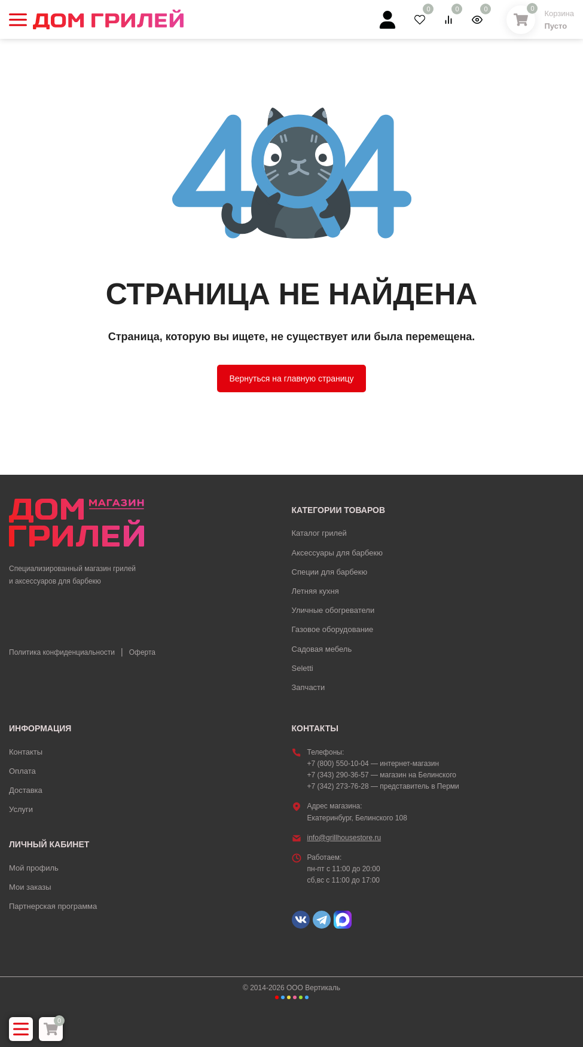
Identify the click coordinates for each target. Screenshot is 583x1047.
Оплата (22, 771)
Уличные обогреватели (333, 610)
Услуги (21, 809)
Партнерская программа (53, 906)
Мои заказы (30, 887)
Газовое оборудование (333, 629)
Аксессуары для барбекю (337, 552)
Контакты (25, 751)
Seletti (302, 668)
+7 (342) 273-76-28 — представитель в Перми (383, 786)
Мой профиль (34, 867)
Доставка (25, 790)
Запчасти (308, 687)
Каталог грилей (319, 533)
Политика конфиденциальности (62, 652)
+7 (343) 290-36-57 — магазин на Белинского (381, 775)
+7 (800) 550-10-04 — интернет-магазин (373, 763)
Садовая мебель (322, 649)
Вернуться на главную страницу (291, 378)
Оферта (142, 652)
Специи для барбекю (330, 571)
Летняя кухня (315, 591)
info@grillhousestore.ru (344, 838)
